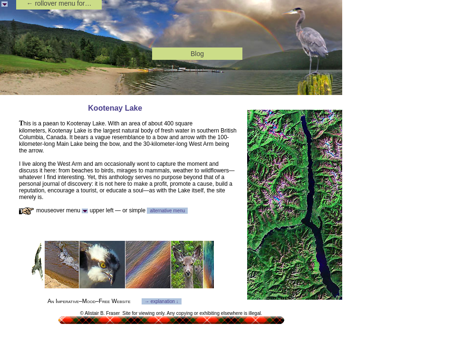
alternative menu (167, 210)
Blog (197, 53)
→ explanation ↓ (161, 301)
